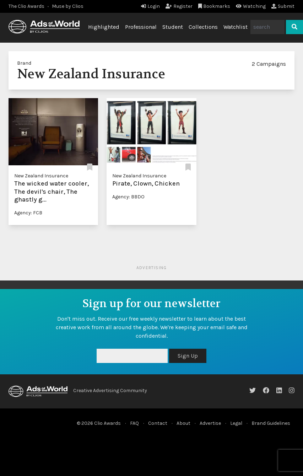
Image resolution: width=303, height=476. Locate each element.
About (183, 423)
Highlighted (103, 26)
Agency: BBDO (128, 197)
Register (179, 6)
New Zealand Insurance (41, 176)
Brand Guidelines (270, 423)
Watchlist (235, 26)
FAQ (134, 423)
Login (150, 6)
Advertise (210, 423)
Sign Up (188, 355)
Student (172, 26)
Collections (203, 26)
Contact (157, 423)
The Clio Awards (26, 6)
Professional (141, 26)
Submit (282, 6)
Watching (251, 6)
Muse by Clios (67, 6)
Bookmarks (214, 6)
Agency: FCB (28, 213)
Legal (236, 423)
